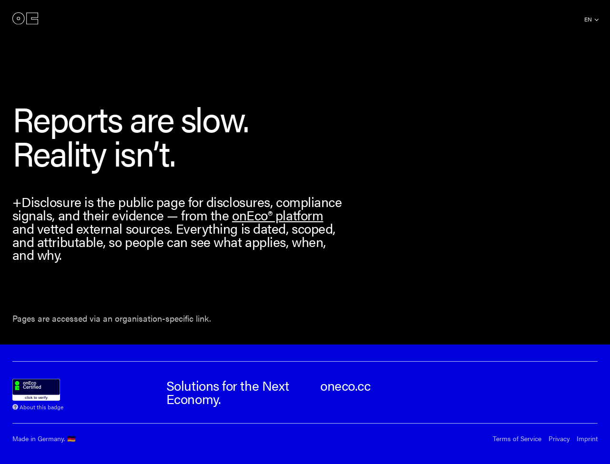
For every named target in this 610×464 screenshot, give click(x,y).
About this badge (41, 406)
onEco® (25, 18)
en (588, 19)
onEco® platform (277, 215)
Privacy (559, 438)
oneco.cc (345, 385)
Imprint (587, 438)
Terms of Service (517, 438)
